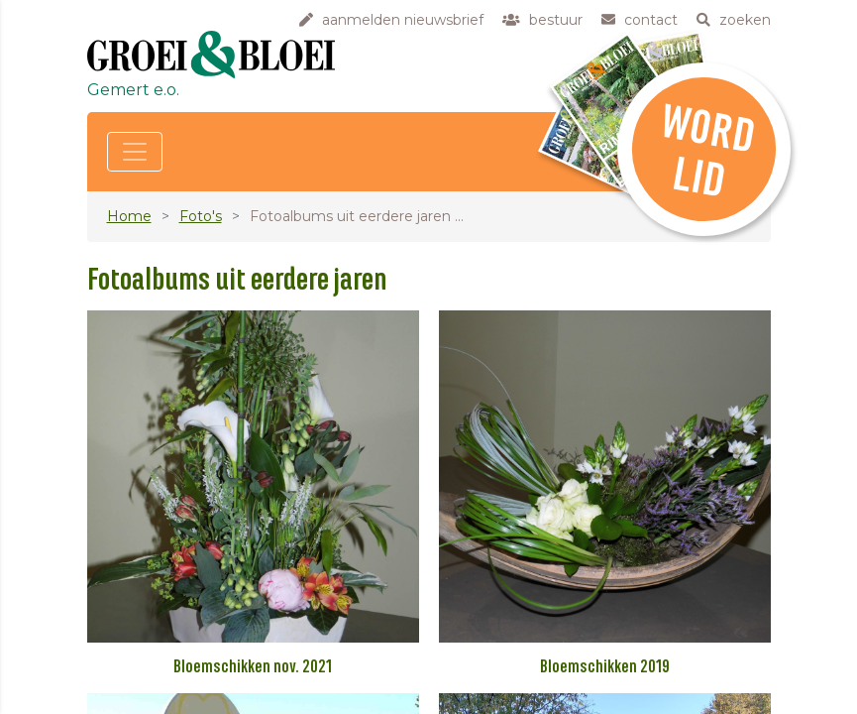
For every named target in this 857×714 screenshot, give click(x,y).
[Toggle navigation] (134, 152)
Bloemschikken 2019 (605, 667)
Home (129, 216)
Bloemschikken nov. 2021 (252, 667)
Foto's (200, 216)
